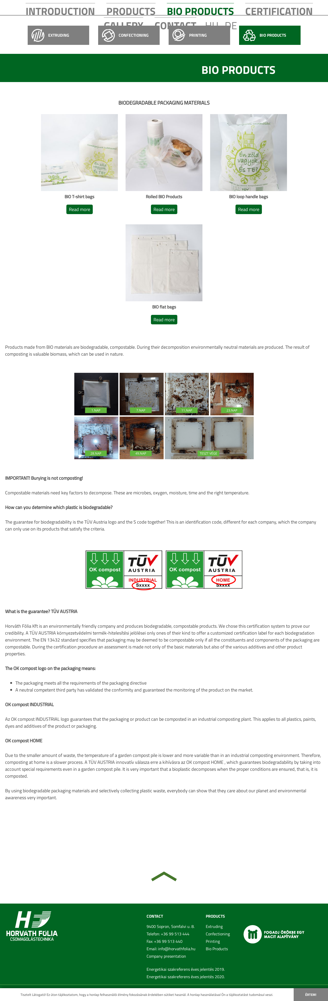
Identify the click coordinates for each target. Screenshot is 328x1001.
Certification (189, 7)
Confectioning (218, 934)
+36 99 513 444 (175, 934)
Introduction (82, 7)
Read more (79, 209)
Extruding (214, 926)
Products (116, 7)
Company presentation (166, 956)
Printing (213, 941)
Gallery (222, 7)
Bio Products (150, 7)
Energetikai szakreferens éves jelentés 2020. (186, 977)
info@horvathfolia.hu (177, 949)
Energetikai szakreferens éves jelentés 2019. (186, 969)
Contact (250, 7)
